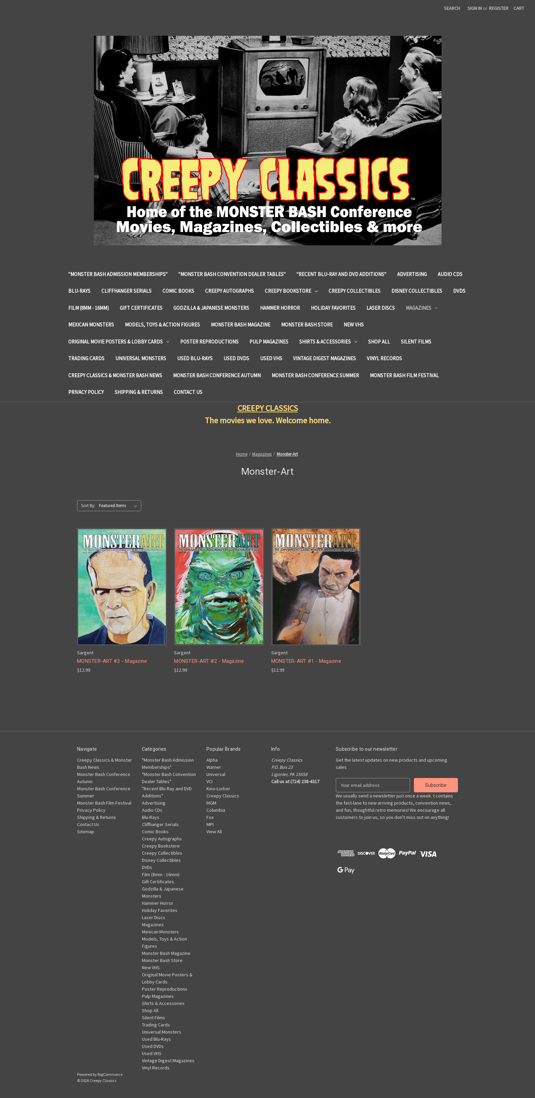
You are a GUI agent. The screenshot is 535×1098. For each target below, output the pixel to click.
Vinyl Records (384, 358)
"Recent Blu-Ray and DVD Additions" (341, 274)
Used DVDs (236, 358)
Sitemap (85, 831)
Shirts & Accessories (328, 341)
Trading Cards (86, 358)
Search (452, 8)
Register (498, 8)
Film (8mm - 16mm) (88, 308)
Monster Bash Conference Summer (315, 375)
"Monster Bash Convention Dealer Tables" (232, 274)
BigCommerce (110, 1074)
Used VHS (271, 358)
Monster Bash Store (307, 324)
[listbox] (119, 506)
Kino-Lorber (218, 789)
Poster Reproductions (209, 341)
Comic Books (178, 291)
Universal (215, 774)
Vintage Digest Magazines (324, 358)
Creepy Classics (222, 796)
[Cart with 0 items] (519, 8)
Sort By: (88, 505)
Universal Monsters (140, 358)
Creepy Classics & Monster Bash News (115, 375)
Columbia (215, 810)
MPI (210, 824)
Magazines (422, 308)
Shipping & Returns (139, 392)
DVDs (459, 291)
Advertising (412, 274)
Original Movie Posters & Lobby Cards (118, 341)
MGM (211, 803)
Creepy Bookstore (291, 291)
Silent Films (416, 341)
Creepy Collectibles (354, 291)
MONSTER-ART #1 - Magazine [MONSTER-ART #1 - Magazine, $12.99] (306, 661)
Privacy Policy (86, 392)
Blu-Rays (79, 291)
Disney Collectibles (416, 291)
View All (214, 831)
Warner (213, 767)
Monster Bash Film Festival (404, 375)
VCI (209, 781)
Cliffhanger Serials (126, 291)
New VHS (354, 324)
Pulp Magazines (268, 341)
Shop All (379, 341)
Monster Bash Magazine (240, 324)
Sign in (474, 8)
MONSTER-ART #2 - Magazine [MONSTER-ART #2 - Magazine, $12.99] (209, 661)
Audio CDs (450, 274)
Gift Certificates (141, 308)
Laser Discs (380, 308)
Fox (210, 817)
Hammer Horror (280, 308)
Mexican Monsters (91, 324)
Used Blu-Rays (195, 358)
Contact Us (188, 392)
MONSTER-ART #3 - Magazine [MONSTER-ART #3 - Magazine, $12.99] (112, 661)
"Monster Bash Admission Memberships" (118, 274)
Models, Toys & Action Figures (162, 324)
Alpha (212, 760)
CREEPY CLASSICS (267, 408)
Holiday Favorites (333, 308)
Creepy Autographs (229, 291)
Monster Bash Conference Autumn (217, 375)
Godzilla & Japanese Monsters (211, 308)
